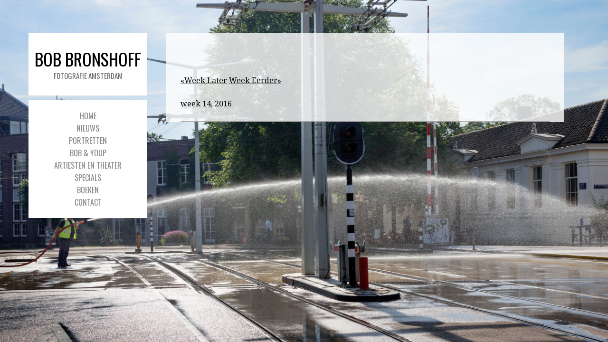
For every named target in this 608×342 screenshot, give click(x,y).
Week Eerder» (255, 80)
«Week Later (203, 80)
